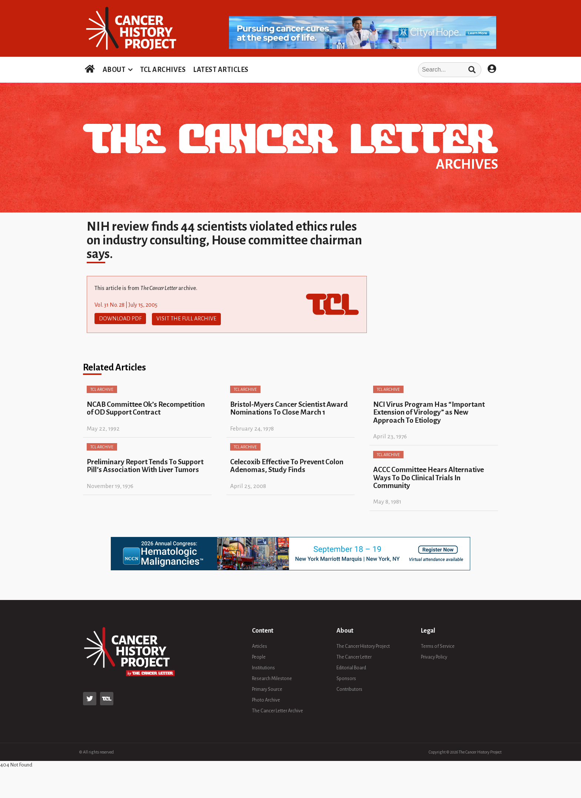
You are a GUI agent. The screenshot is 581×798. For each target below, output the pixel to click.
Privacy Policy (434, 655)
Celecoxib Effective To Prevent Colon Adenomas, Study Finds (286, 464)
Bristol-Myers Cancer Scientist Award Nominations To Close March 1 (289, 407)
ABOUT (114, 69)
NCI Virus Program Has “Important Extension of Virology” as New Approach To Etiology (429, 411)
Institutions (263, 666)
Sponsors (346, 677)
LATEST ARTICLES (221, 69)
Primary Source (267, 687)
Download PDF (120, 318)
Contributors (349, 687)
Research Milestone (272, 677)
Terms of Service (438, 644)
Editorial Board (351, 666)
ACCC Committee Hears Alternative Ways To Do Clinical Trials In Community (428, 476)
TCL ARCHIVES (163, 69)
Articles (259, 644)
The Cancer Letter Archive (277, 709)
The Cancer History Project (363, 644)
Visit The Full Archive (186, 318)
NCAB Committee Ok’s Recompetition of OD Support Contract (146, 407)
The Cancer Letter (354, 655)
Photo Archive (266, 698)
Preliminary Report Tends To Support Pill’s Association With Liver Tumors (145, 464)
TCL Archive (101, 388)
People (259, 655)
